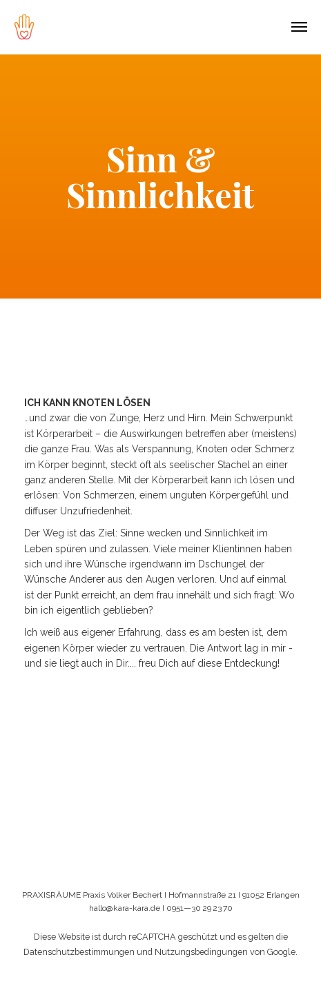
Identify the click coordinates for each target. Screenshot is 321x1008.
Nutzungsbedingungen (201, 952)
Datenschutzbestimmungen (79, 952)
